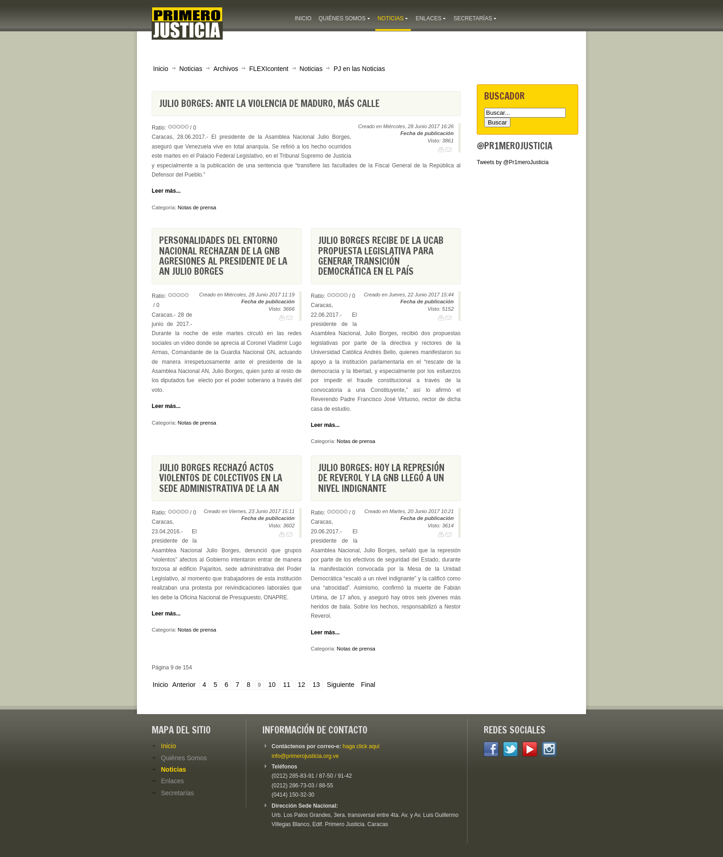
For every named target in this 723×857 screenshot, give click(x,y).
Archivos (225, 68)
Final (368, 684)
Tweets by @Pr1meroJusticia (513, 162)
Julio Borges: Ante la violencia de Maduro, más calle (269, 103)
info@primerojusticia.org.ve (305, 756)
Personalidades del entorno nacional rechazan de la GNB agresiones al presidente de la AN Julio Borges (223, 256)
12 (301, 684)
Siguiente (341, 684)
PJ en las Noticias (359, 68)
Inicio (160, 68)
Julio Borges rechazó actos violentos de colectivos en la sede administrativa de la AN (220, 478)
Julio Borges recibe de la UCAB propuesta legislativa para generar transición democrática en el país (381, 256)
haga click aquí (361, 746)
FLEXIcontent (268, 68)
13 (316, 684)
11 (286, 684)
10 (272, 684)
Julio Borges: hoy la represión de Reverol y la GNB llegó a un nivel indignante (381, 478)
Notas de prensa (197, 207)
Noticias (190, 68)
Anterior (184, 684)
